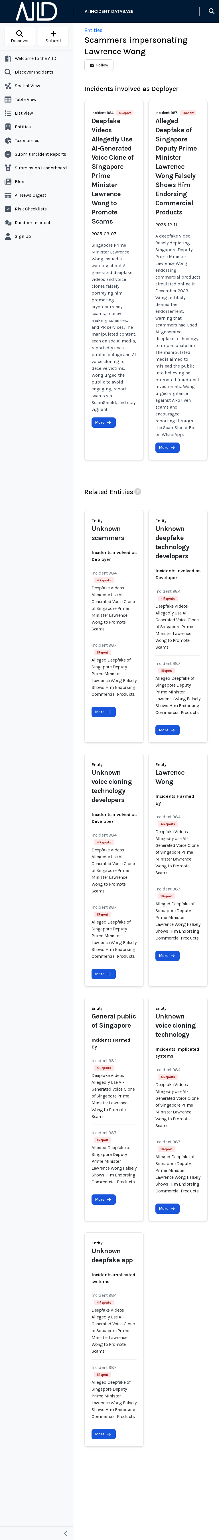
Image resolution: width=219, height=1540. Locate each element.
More (103, 422)
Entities (93, 30)
